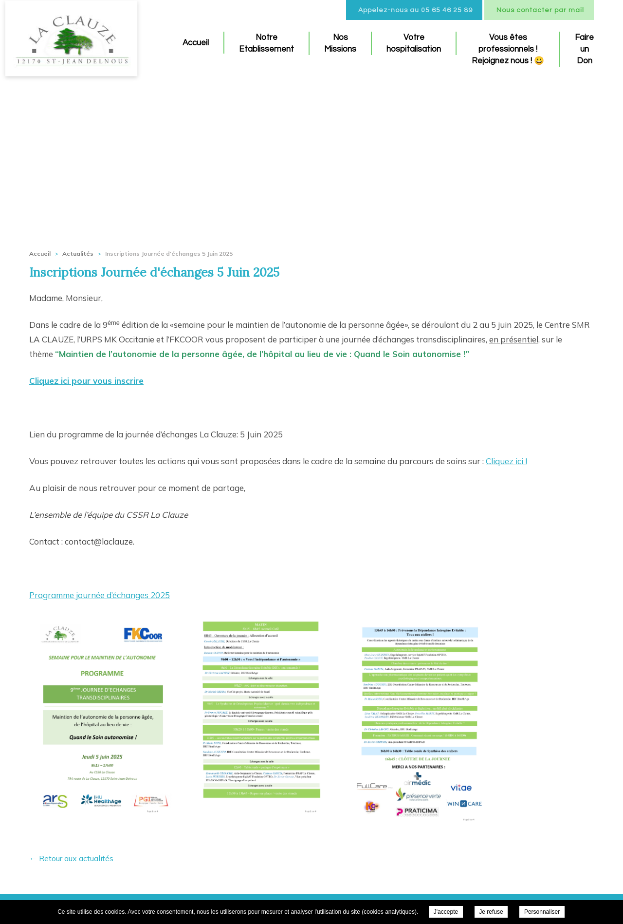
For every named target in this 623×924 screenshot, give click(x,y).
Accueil (196, 42)
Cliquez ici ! (506, 461)
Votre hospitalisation (413, 43)
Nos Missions (340, 43)
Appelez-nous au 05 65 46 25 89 (415, 10)
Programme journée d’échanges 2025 (99, 595)
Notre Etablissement (266, 43)
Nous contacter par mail (540, 10)
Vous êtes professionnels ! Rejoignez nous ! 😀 (508, 49)
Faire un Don (584, 49)
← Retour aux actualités (71, 858)
